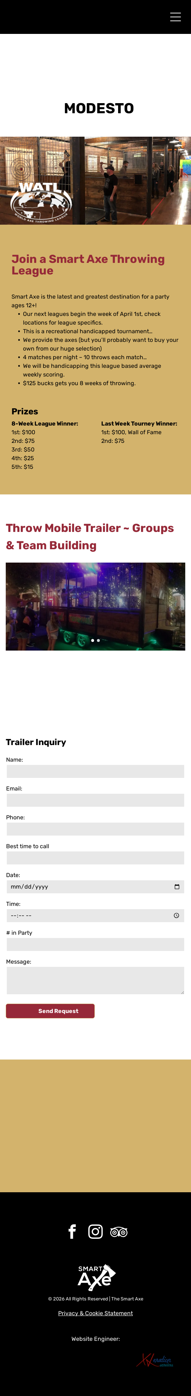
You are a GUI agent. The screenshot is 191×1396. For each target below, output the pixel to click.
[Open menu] (175, 17)
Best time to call (27, 846)
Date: (13, 875)
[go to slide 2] (98, 640)
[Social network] (119, 1233)
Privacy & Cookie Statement (95, 1313)
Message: (18, 961)
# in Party (19, 932)
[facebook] (72, 1233)
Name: (14, 759)
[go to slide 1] (92, 640)
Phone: (15, 817)
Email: (14, 788)
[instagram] (95, 1233)
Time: (13, 903)
